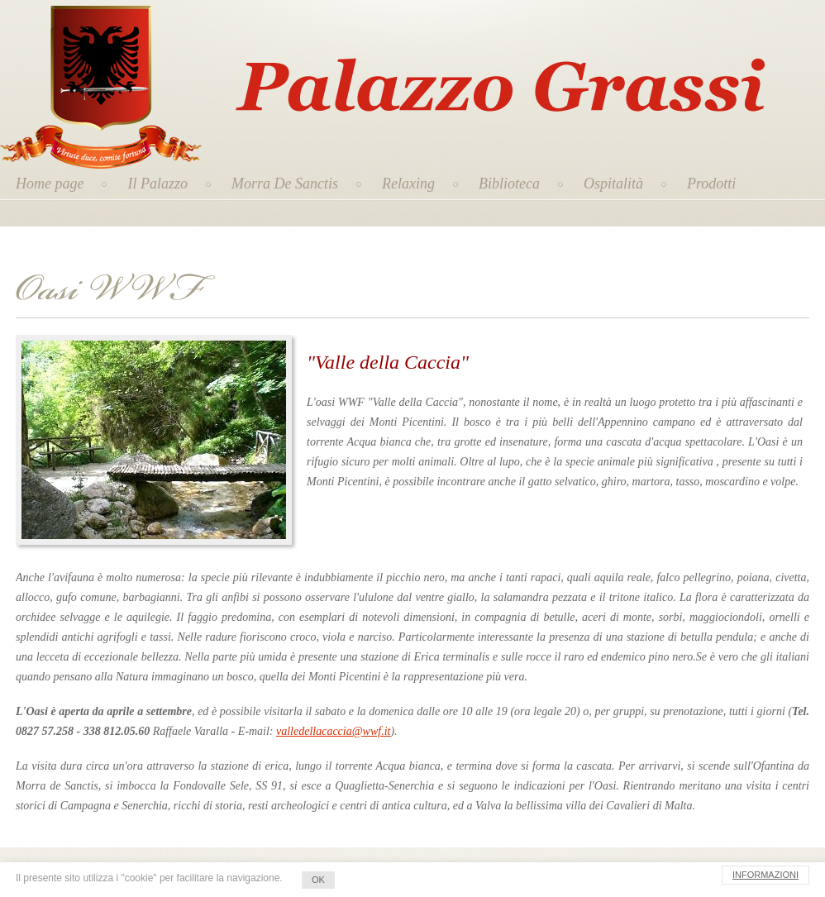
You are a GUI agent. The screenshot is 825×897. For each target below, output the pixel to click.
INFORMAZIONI (765, 875)
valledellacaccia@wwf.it (333, 731)
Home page (49, 183)
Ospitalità (613, 183)
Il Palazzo (157, 183)
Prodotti (711, 183)
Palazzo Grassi (418, 49)
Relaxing (408, 183)
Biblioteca (509, 183)
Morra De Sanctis (284, 183)
